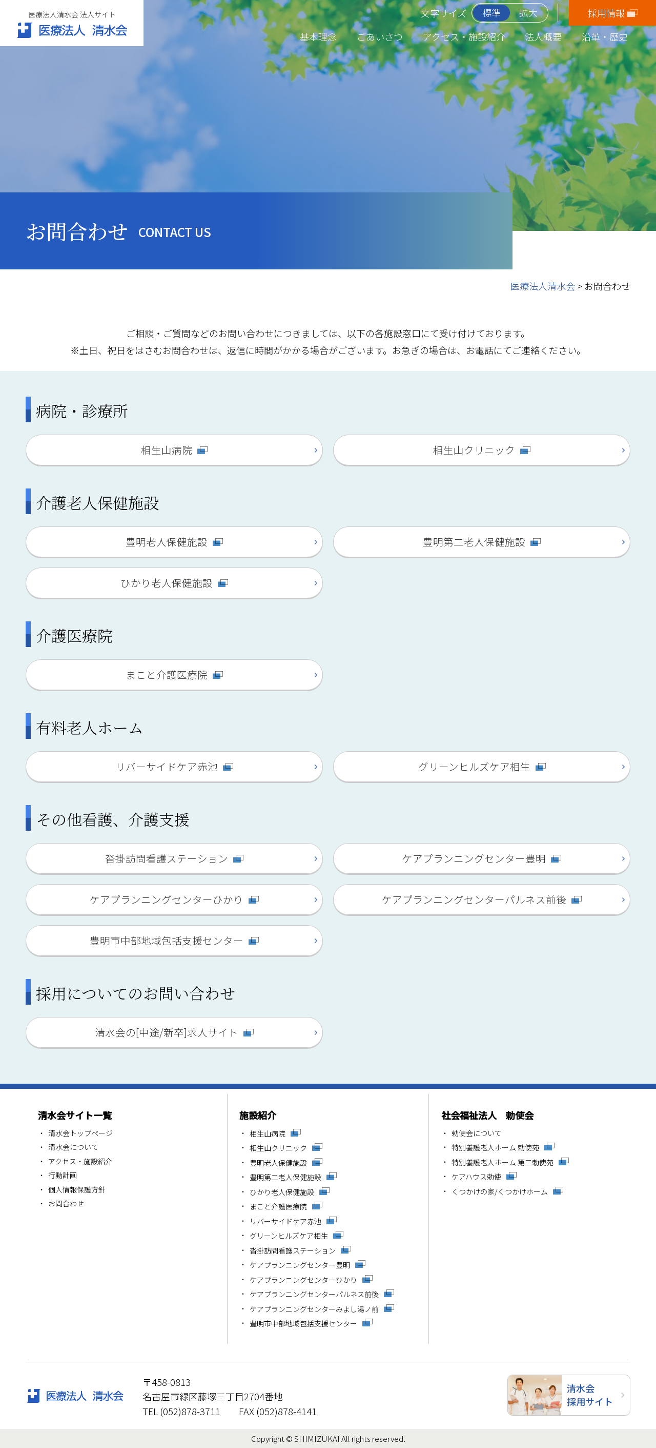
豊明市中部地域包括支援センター (166, 940)
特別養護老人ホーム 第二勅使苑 (503, 1162)
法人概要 (543, 36)
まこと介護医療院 (167, 674)
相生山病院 (166, 449)
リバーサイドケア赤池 (166, 766)
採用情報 (606, 12)
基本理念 (318, 36)
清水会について (73, 1147)
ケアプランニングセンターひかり (166, 899)
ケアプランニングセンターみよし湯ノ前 (314, 1309)
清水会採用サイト (590, 1394)
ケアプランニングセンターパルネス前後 (474, 899)
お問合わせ (66, 1203)
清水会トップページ (80, 1133)
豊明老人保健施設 (167, 541)
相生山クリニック (474, 449)
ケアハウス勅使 (476, 1177)
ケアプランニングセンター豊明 (474, 858)
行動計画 (62, 1175)
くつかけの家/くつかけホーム (500, 1192)
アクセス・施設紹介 (464, 36)
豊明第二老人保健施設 (474, 541)
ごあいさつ (380, 36)
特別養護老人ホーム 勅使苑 (495, 1147)
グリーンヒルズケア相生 (474, 766)
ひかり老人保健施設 (166, 582)
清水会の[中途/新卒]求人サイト (166, 1032)
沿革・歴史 (605, 36)
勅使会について (477, 1133)
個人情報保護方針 (77, 1190)
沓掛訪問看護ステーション (166, 858)
